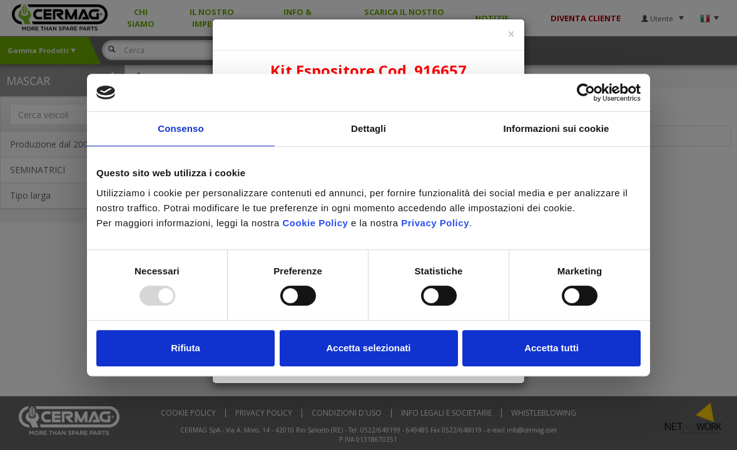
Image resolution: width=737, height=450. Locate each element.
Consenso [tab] (180, 128)
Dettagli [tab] (368, 128)
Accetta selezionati (368, 347)
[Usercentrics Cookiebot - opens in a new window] (586, 92)
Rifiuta (185, 347)
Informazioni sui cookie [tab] (556, 128)
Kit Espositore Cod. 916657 (368, 70)
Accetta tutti (551, 347)
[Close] (511, 34)
